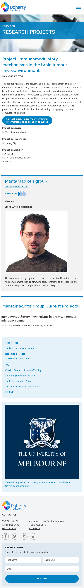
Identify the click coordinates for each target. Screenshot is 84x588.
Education (11, 343)
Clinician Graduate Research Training (23, 370)
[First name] (23, 560)
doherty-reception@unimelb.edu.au (46, 521)
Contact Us (34, 528)
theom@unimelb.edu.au (16, 186)
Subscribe (42, 578)
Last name (49, 559)
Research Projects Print (19, 358)
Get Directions (9, 528)
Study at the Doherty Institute (19, 348)
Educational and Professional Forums (23, 386)
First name (12, 559)
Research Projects (15, 353)
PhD (7, 364)
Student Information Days (18, 381)
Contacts (9, 391)
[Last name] (61, 560)
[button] (78, 7)
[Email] (42, 569)
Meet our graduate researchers (20, 375)
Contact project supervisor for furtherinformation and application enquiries (27, 120)
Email (9, 568)
